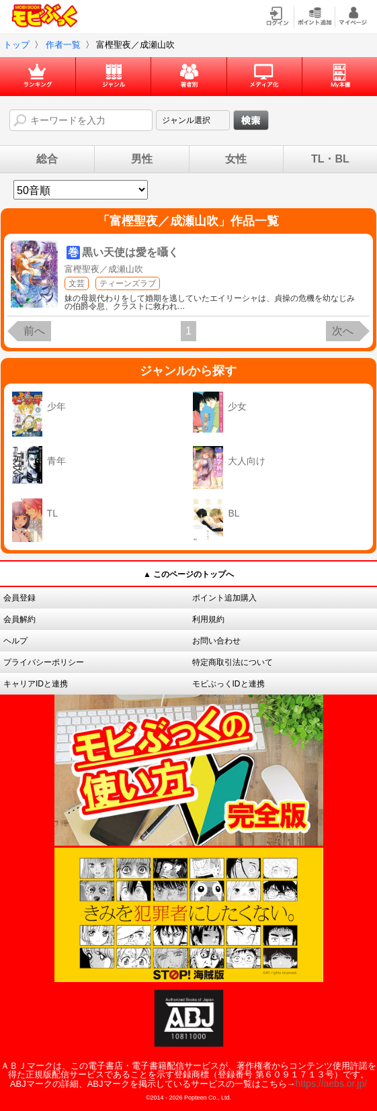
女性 (236, 159)
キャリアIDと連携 (35, 683)
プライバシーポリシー (43, 662)
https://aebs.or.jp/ (332, 1083)
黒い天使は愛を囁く (130, 252)
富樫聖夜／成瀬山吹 (104, 269)
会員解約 (19, 619)
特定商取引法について (232, 662)
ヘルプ (15, 641)
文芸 (77, 283)
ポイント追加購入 (224, 598)
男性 (142, 159)
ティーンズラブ (127, 283)
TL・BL (330, 159)
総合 (47, 159)
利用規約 (208, 619)
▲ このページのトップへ (188, 574)
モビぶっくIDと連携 (228, 683)
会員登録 (19, 598)
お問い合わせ (216, 641)
